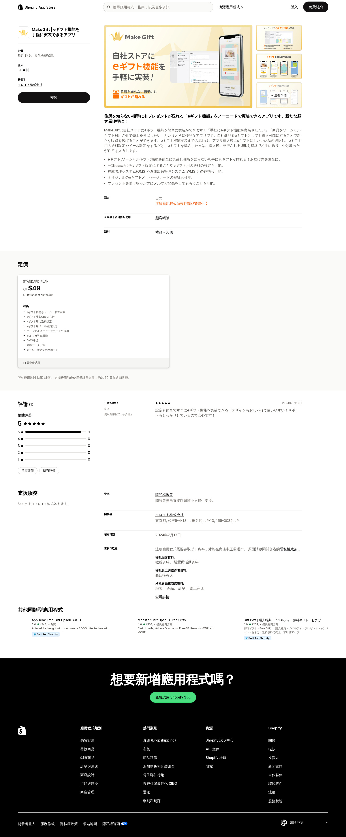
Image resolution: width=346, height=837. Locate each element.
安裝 (53, 97)
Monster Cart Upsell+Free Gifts (162, 620)
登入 (294, 7)
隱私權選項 (111, 824)
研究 (209, 766)
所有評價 (49, 470)
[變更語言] (308, 822)
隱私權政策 (164, 494)
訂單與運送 (89, 766)
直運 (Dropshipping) (159, 740)
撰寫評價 (27, 470)
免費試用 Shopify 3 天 (173, 697)
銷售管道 (87, 740)
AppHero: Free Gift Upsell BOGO (56, 620)
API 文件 (212, 749)
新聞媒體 (275, 766)
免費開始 (316, 7)
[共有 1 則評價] (89, 432)
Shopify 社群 (216, 757)
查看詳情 (162, 597)
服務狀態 (275, 801)
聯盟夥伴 (275, 783)
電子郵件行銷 (153, 775)
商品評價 (150, 757)
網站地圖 (90, 824)
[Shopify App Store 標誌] (37, 7)
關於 (271, 740)
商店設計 (87, 775)
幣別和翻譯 (152, 801)
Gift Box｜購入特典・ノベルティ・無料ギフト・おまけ (282, 620)
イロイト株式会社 (30, 84)
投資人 (273, 757)
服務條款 (48, 824)
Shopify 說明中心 (219, 740)
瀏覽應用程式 (231, 7)
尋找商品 (87, 749)
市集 (146, 749)
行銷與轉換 (89, 783)
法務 (271, 792)
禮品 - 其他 (164, 232)
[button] (67, 627)
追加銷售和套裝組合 (159, 766)
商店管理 (87, 792)
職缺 (271, 749)
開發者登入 (26, 824)
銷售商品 (87, 757)
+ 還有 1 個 (279, 95)
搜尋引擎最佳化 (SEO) (161, 783)
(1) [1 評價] (27, 70)
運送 (146, 792)
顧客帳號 (162, 218)
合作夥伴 (275, 775)
